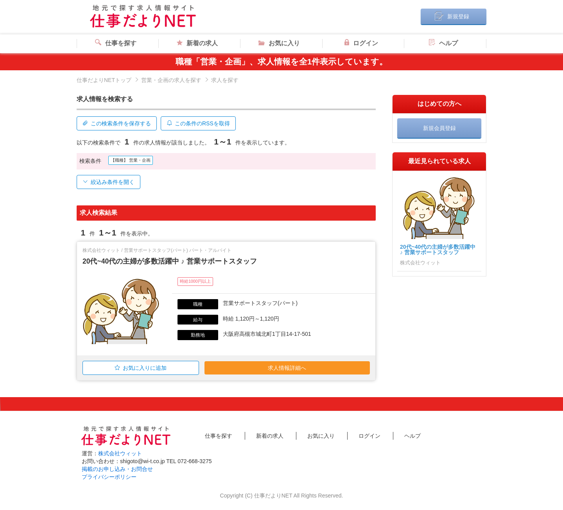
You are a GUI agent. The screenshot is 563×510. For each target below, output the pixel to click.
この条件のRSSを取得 (198, 123)
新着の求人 (197, 43)
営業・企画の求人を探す (171, 80)
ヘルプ (443, 43)
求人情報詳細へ (287, 367)
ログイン (361, 43)
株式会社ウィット (120, 453)
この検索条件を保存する (116, 123)
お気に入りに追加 (141, 367)
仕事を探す (115, 43)
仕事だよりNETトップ (104, 80)
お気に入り (279, 43)
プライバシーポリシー (109, 476)
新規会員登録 (439, 128)
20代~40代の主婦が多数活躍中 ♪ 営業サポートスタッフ (169, 261)
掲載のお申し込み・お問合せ (117, 468)
